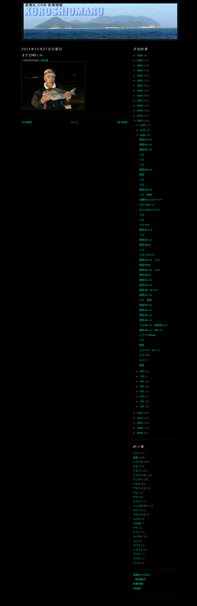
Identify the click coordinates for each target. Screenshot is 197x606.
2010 (140, 422)
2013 (140, 120)
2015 (140, 110)
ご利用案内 (139, 579)
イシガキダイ (140, 505)
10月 (143, 135)
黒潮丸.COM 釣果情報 (44, 5)
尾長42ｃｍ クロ (149, 259)
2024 (140, 65)
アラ (135, 527)
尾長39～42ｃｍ (148, 290)
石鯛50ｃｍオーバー (150, 199)
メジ (135, 540)
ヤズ (135, 496)
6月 (142, 381)
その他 (137, 523)
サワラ (137, 545)
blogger (137, 588)
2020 (140, 85)
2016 (140, 105)
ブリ (135, 492)
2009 (140, 427)
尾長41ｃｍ (145, 295)
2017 (140, 100)
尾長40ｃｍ (145, 169)
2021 (140, 80)
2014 (140, 115)
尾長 (141, 174)
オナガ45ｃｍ (146, 204)
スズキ (137, 518)
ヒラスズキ (139, 475)
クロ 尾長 (145, 194)
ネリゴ (143, 360)
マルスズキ (139, 514)
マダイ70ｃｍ (146, 254)
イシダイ (138, 479)
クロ (141, 154)
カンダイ (138, 536)
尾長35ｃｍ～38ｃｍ (150, 330)
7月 (142, 376)
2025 (140, 60)
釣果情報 (138, 583)
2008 (140, 432)
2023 (140, 70)
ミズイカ (138, 549)
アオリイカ (139, 488)
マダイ (137, 470)
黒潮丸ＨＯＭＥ (142, 574)
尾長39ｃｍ (145, 305)
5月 (142, 386)
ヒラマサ (144, 224)
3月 (142, 396)
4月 (142, 391)
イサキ (137, 483)
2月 (142, 401)
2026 (140, 55)
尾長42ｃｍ (145, 139)
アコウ (137, 554)
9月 (142, 371)
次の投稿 (27, 122)
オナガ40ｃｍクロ (149, 209)
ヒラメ (137, 532)
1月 (142, 406)
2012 (140, 412)
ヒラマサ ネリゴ (149, 350)
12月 (143, 125)
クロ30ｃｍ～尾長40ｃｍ (153, 325)
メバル (137, 562)
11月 (143, 130)
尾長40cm (144, 244)
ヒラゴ (137, 501)
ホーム (74, 122)
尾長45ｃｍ (145, 149)
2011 (140, 417)
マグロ (137, 558)
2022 (140, 75)
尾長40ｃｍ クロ (149, 269)
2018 (140, 95)
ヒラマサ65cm (147, 335)
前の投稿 (122, 122)
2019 (140, 90)
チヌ (135, 466)
